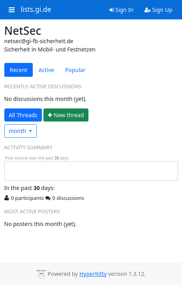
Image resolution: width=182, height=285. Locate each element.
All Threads (23, 115)
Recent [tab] (19, 70)
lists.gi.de (36, 9)
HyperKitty (93, 273)
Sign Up (158, 9)
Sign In (121, 9)
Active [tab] (46, 70)
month (18, 131)
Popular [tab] (75, 70)
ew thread (66, 115)
